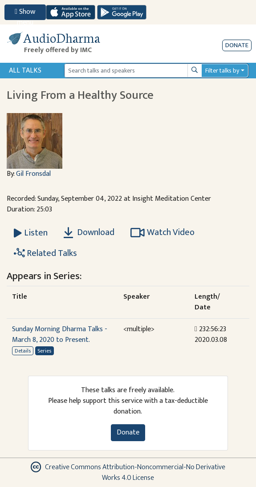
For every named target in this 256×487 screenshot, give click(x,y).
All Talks (25, 71)
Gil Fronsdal (33, 174)
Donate (236, 45)
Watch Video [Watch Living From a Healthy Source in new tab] (162, 232)
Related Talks (45, 253)
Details (23, 350)
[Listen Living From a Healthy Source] (31, 233)
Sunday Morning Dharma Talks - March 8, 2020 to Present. (59, 334)
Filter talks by (222, 70)
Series (44, 350)
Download (89, 232)
